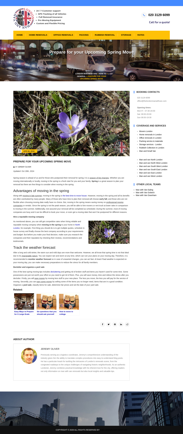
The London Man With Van (113, 430)
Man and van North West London (153, 163)
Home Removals (37, 35)
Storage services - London (150, 144)
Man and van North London (151, 160)
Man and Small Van (147, 151)
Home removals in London (150, 134)
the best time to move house (75, 196)
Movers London (146, 131)
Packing (84, 35)
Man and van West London (150, 176)
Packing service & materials (151, 141)
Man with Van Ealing (144, 190)
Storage (126, 35)
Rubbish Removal (104, 35)
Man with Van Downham (146, 195)
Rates (140, 35)
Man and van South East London (153, 169)
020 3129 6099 (155, 15)
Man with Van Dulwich (145, 192)
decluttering (55, 272)
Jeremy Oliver (24, 167)
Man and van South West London (153, 166)
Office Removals (63, 35)
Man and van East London (150, 173)
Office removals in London (150, 138)
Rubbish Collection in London (151, 148)
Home (19, 35)
